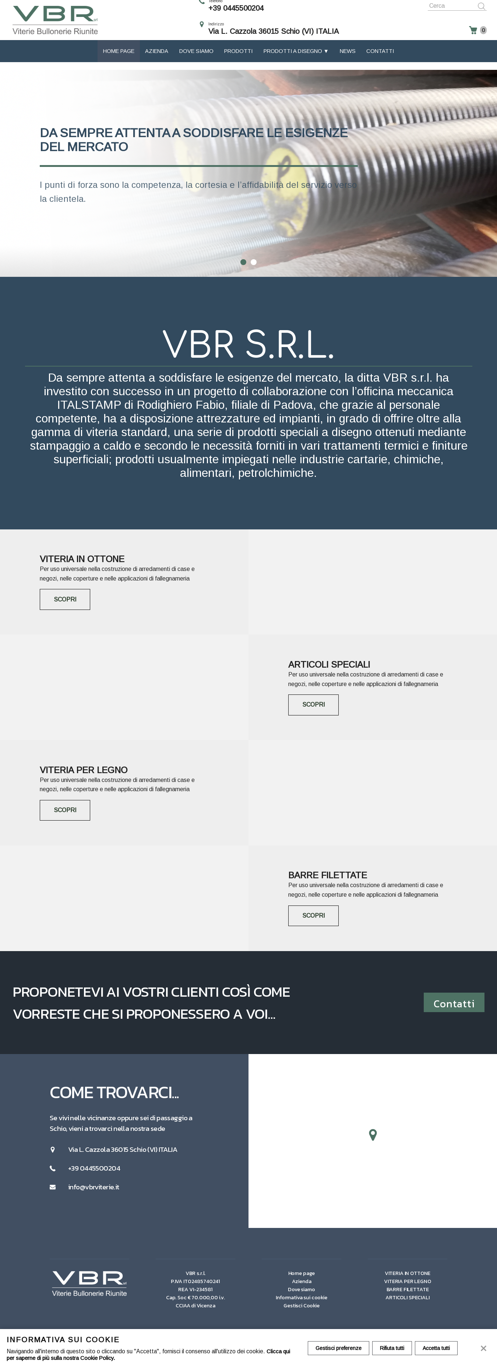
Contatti (380, 59)
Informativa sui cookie (301, 1302)
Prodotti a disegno (294, 59)
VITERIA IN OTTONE (408, 1278)
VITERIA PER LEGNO (407, 1286)
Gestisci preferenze (339, 1348)
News (348, 59)
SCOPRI (66, 600)
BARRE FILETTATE (408, 1294)
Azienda (156, 59)
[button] (373, 1140)
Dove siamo (196, 59)
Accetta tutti (440, 1348)
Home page (118, 59)
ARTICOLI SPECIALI (407, 1302)
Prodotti (238, 59)
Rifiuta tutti (394, 1348)
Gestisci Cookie (301, 1310)
